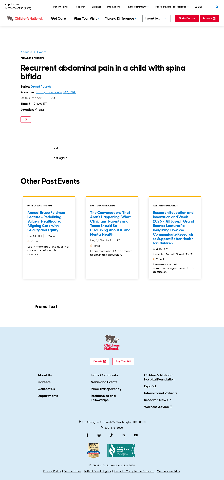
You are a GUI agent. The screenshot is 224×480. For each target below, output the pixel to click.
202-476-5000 (112, 427)
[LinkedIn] (123, 435)
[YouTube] (135, 435)
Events (41, 52)
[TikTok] (111, 435)
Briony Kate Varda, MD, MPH (56, 92)
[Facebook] (87, 435)
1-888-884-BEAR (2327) (18, 8)
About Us (26, 52)
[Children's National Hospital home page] (25, 18)
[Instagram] (99, 435)
